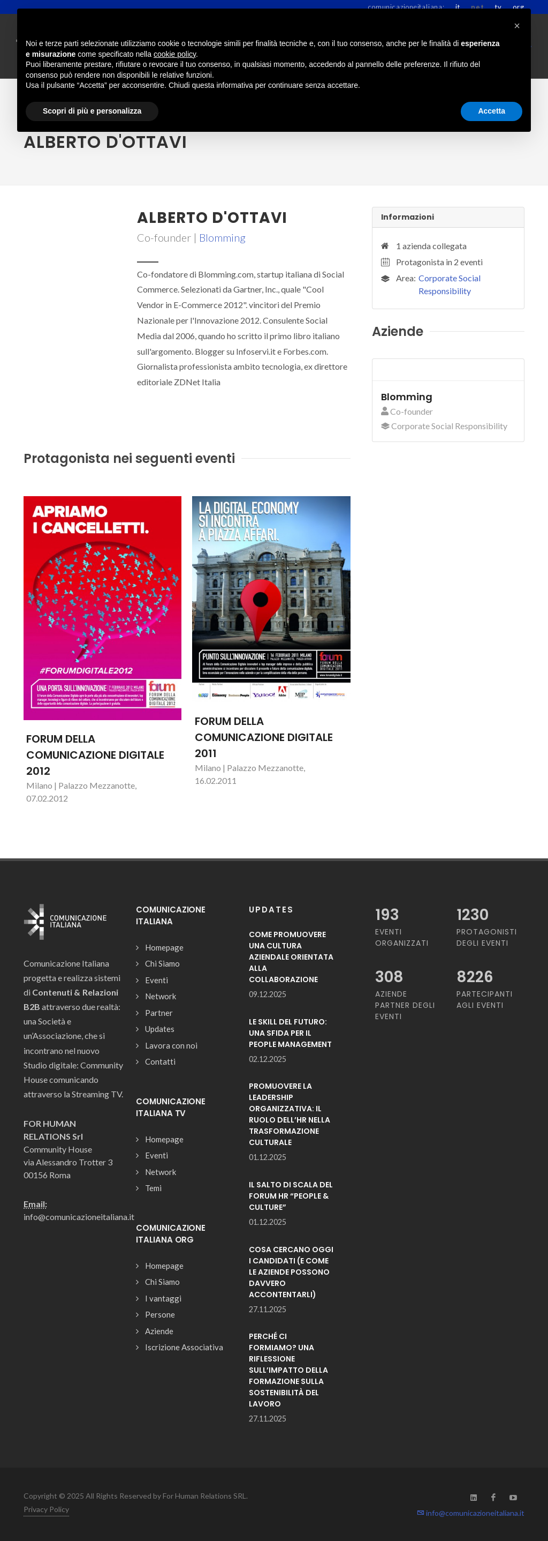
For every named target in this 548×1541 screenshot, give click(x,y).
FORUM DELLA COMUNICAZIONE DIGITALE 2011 (264, 737)
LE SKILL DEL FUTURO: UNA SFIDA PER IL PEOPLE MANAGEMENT (290, 1033)
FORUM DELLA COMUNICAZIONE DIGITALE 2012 (95, 755)
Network (160, 996)
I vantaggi (163, 1298)
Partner (159, 1013)
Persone (160, 1314)
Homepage (164, 947)
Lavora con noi (171, 1045)
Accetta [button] (491, 111)
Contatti (160, 1061)
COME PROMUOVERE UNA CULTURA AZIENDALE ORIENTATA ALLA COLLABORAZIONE (291, 957)
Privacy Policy (46, 1509)
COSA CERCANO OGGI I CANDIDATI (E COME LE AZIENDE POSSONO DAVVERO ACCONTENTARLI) (291, 1272)
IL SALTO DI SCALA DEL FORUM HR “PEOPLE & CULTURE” (291, 1196)
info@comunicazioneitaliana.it (470, 1512)
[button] (517, 25)
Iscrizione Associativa (184, 1347)
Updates (159, 1029)
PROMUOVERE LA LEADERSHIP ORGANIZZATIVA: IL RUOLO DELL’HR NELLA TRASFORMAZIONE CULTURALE (289, 1114)
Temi (153, 1188)
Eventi (156, 980)
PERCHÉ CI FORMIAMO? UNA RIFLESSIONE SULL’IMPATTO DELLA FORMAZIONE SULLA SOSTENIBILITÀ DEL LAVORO (288, 1370)
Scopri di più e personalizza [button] (92, 111)
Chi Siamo (162, 963)
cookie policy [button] (175, 54)
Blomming (222, 237)
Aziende (159, 1331)
